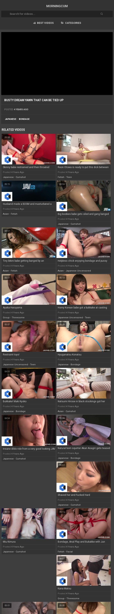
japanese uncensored (78, 270)
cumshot (21, 177)
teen (69, 177)
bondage (24, 119)
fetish (61, 177)
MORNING (57, 6)
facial (69, 551)
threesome (18, 317)
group (6, 317)
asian (6, 214)
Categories (71, 22)
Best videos (43, 22)
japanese (10, 119)
